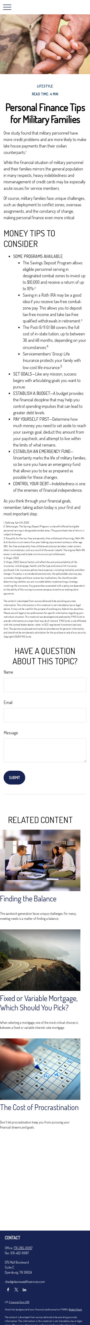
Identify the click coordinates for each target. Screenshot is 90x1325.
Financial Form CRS (19, 1302)
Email (8, 702)
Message (11, 732)
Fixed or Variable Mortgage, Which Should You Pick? (39, 1002)
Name (8, 672)
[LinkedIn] (24, 1290)
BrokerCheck (75, 1309)
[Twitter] (16, 1290)
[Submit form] (14, 778)
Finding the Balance (28, 898)
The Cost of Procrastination (39, 1107)
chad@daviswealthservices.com (25, 1282)
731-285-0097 (23, 1248)
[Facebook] (8, 1290)
